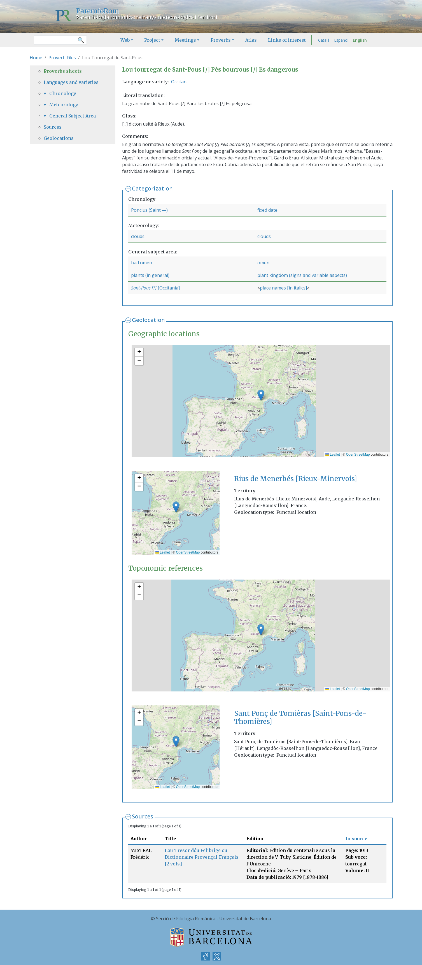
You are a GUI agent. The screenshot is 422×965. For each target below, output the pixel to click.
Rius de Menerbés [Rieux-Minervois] (295, 478)
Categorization (152, 188)
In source (356, 838)
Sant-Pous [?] (144, 288)
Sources (142, 816)
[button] (260, 395)
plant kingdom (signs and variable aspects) (302, 275)
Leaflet (332, 454)
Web (125, 40)
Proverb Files (62, 58)
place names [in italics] (283, 288)
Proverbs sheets (63, 71)
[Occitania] (169, 288)
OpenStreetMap (358, 454)
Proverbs (221, 40)
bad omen (141, 263)
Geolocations (59, 138)
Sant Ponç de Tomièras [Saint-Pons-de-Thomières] (300, 717)
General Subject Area (72, 116)
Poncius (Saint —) (149, 210)
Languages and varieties (71, 82)
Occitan (178, 82)
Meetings (185, 40)
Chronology (62, 93)
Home (36, 58)
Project (152, 40)
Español (341, 40)
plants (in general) (150, 275)
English (360, 40)
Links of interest (287, 40)
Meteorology (63, 104)
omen (263, 263)
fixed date (267, 210)
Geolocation (148, 320)
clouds (137, 236)
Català (324, 40)
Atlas (251, 40)
